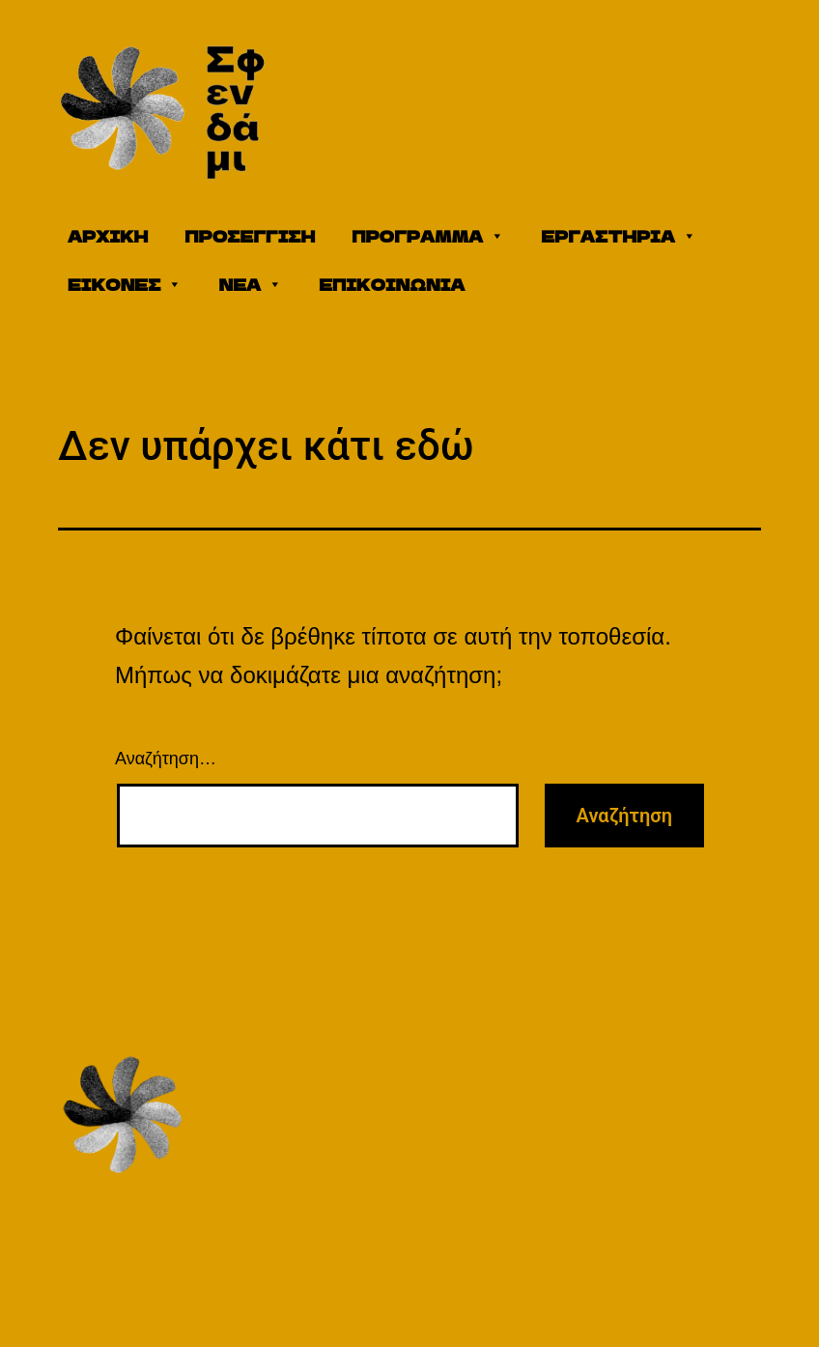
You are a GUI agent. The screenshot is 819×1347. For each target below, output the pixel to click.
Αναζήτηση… (165, 758)
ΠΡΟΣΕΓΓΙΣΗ (249, 235)
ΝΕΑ (250, 284)
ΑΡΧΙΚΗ (108, 235)
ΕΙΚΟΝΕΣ (125, 284)
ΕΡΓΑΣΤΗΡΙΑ (618, 236)
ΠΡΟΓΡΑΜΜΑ (428, 236)
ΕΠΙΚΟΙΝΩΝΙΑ (392, 284)
